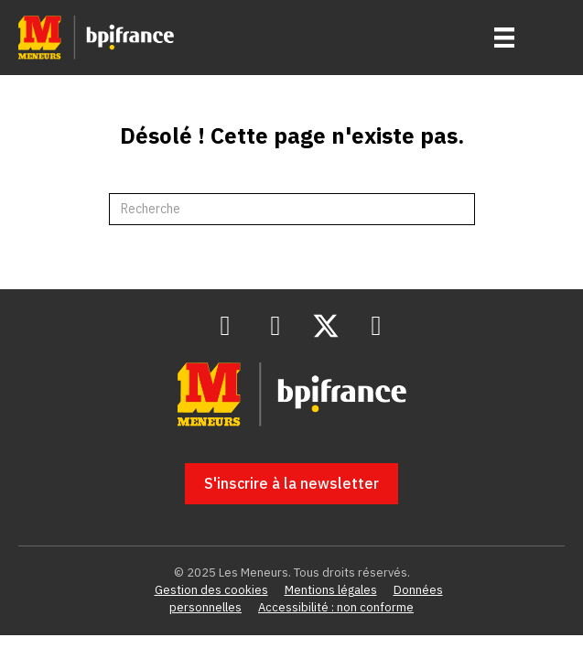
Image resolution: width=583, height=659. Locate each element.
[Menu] (504, 37)
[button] (225, 326)
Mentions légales (331, 590)
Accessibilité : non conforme (336, 607)
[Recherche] (292, 209)
